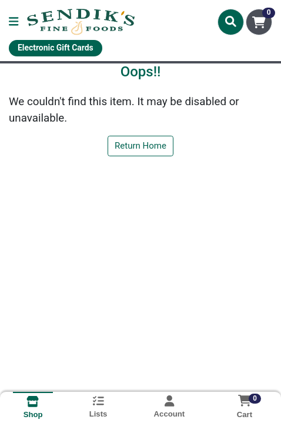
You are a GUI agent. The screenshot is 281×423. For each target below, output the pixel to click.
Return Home (140, 145)
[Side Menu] (13, 22)
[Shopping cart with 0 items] (259, 22)
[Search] (230, 22)
